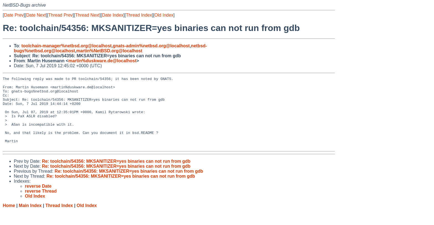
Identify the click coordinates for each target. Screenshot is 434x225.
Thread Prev (60, 15)
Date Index (112, 15)
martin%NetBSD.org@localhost (109, 50)
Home (9, 219)
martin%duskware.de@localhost (102, 60)
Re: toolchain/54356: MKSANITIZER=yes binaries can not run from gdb (116, 175)
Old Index (163, 15)
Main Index (30, 219)
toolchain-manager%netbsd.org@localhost (66, 45)
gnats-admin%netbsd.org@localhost (151, 45)
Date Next (36, 15)
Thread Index (139, 15)
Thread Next (87, 15)
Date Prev (14, 15)
